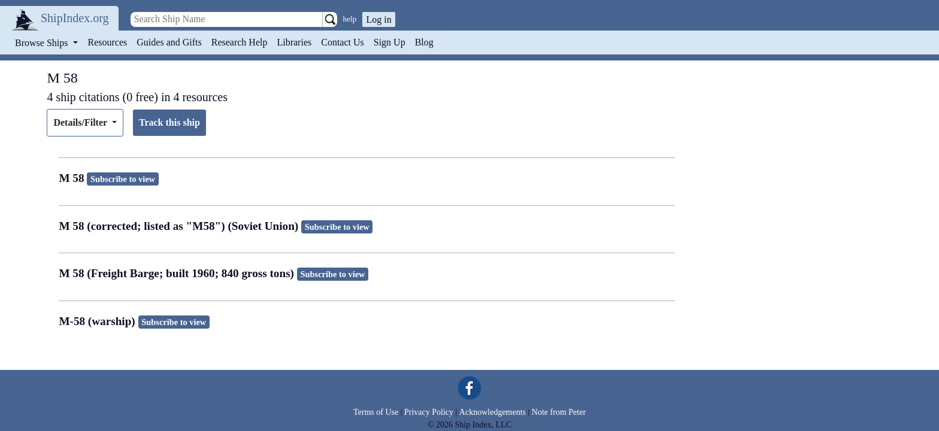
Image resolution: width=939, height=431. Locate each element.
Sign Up (389, 42)
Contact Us (342, 42)
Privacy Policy (428, 412)
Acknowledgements (492, 412)
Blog (424, 42)
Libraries (294, 42)
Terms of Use (375, 412)
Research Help (239, 42)
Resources (108, 42)
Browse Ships (42, 43)
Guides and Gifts (169, 42)
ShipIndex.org (75, 18)
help (350, 18)
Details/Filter (81, 122)
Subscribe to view (122, 179)
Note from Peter (559, 412)
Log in (378, 19)
